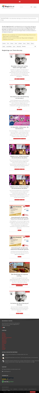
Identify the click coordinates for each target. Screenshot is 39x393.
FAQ (11, 389)
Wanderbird (4, 341)
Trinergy (3, 345)
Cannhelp (4, 348)
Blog (15, 78)
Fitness (12, 43)
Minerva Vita (4, 338)
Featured (13, 284)
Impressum (4, 390)
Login (35, 6)
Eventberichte (17, 169)
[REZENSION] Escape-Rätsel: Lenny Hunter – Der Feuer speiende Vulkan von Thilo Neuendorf (21, 357)
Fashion (4, 43)
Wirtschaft (19, 46)
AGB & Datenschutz (32, 389)
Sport (14, 46)
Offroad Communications (7, 337)
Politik (4, 46)
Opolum (3, 332)
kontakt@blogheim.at (6, 371)
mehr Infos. (27, 391)
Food (16, 43)
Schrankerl (4, 343)
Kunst (24, 43)
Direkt (3, 344)
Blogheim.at (8, 6)
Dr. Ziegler (4, 336)
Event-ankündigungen (17, 138)
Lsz (24, 138)
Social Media (9, 46)
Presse (25, 389)
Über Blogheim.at (5, 389)
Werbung (15, 389)
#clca (23, 284)
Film (8, 43)
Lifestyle (20, 43)
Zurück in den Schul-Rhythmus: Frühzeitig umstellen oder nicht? (16, 354)
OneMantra (4, 342)
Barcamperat (22, 78)
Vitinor (3, 346)
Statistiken (21, 389)
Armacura (4, 334)
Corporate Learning (19, 285)
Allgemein (19, 230)
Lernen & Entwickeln (18, 284)
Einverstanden (32, 391)
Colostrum (4, 339)
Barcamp (18, 78)
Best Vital (4, 335)
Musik (28, 43)
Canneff (3, 349)
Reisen (32, 43)
